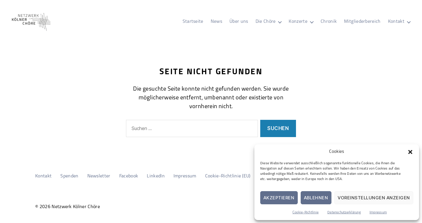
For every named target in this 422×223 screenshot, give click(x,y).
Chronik (329, 21)
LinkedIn (156, 176)
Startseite (193, 21)
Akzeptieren (279, 197)
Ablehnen (316, 197)
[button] (410, 152)
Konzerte (298, 21)
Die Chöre (266, 21)
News (216, 21)
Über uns (238, 21)
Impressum (378, 212)
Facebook (128, 176)
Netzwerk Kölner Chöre (76, 207)
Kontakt (396, 21)
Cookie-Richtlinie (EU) (228, 176)
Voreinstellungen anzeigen (374, 197)
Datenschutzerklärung (344, 212)
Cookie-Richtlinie (305, 212)
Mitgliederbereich (362, 21)
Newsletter (98, 176)
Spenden (69, 176)
